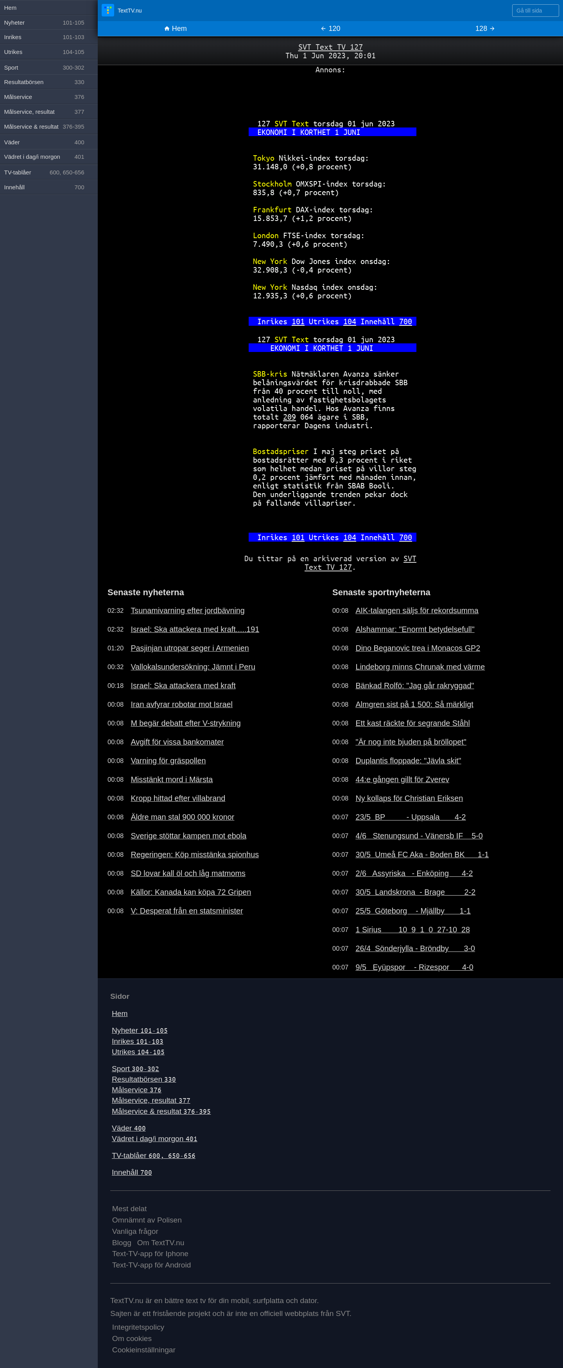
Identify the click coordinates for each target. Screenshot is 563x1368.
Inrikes (137, 1041)
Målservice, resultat (151, 1100)
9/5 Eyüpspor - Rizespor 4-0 (414, 967)
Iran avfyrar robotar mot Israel (182, 704)
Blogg (121, 1243)
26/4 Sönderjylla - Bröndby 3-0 (415, 948)
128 (485, 28)
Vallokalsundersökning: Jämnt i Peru (193, 666)
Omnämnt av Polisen (147, 1220)
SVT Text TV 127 (330, 46)
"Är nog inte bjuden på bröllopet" (410, 742)
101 (298, 321)
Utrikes (138, 1052)
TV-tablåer (153, 1155)
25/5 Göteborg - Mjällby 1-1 (413, 911)
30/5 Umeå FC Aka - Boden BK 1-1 (422, 854)
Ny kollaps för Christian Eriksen (409, 798)
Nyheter (140, 1030)
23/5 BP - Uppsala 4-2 (410, 817)
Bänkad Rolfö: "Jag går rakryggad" (414, 685)
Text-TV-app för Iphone (150, 1254)
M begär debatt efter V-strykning (185, 723)
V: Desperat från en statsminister (187, 911)
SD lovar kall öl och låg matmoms (188, 873)
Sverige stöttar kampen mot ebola (188, 835)
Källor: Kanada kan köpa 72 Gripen (191, 892)
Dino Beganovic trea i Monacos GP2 (417, 648)
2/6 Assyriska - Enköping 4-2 (414, 873)
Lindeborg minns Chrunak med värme (420, 666)
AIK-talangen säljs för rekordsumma (416, 610)
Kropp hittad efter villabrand (178, 798)
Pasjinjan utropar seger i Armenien (190, 648)
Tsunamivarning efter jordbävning (187, 610)
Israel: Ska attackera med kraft (183, 685)
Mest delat (129, 1209)
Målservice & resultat (161, 1111)
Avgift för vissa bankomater (177, 742)
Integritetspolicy (138, 1327)
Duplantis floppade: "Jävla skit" (408, 760)
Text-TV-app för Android (151, 1265)
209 (289, 416)
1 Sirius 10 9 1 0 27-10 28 (412, 929)
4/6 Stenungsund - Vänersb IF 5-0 (418, 835)
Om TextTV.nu (161, 1243)
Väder (129, 1128)
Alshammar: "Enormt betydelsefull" (414, 629)
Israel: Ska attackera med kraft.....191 (195, 629)
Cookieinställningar (144, 1350)
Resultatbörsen (144, 1079)
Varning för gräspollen (168, 760)
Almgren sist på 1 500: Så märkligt (414, 704)
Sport (135, 1069)
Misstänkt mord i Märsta (172, 779)
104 (349, 321)
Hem (175, 28)
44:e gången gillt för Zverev (402, 779)
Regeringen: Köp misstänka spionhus (195, 854)
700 (405, 321)
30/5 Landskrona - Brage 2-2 (415, 892)
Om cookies (132, 1338)
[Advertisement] (330, 93)
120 (330, 28)
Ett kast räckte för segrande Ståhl (412, 723)
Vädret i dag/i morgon (154, 1139)
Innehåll (132, 1172)
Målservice (136, 1090)
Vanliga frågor (135, 1231)
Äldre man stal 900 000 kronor (182, 817)
